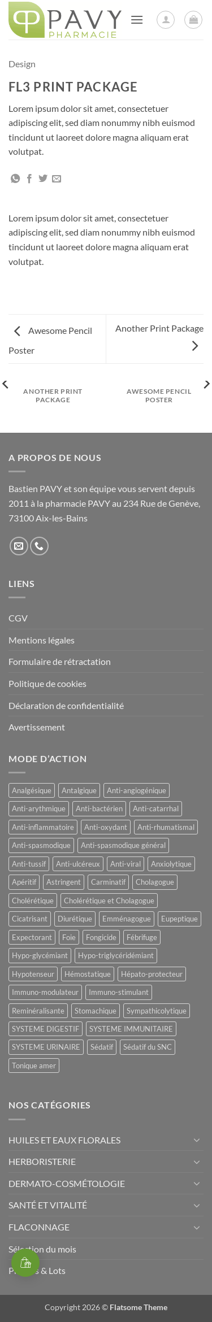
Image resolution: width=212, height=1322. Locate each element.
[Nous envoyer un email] (19, 546)
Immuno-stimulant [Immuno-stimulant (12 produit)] (119, 992)
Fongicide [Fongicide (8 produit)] (101, 937)
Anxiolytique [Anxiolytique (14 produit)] (171, 863)
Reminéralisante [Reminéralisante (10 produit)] (38, 1010)
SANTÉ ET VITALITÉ (47, 1204)
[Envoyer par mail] (56, 179)
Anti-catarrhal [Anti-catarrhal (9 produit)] (156, 808)
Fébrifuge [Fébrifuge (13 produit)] (142, 937)
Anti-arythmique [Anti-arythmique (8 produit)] (39, 808)
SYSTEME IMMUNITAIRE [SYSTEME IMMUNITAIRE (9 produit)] (131, 1028)
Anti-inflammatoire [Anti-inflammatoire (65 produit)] (43, 827)
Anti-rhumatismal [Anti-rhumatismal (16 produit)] (165, 827)
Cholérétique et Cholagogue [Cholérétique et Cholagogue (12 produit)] (109, 900)
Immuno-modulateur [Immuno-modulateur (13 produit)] (45, 992)
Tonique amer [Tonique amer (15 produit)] (34, 1065)
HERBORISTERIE (42, 1161)
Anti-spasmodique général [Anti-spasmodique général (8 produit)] (123, 845)
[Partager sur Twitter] (42, 179)
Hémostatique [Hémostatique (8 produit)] (87, 974)
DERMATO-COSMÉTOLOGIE (66, 1183)
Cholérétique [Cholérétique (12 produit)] (33, 900)
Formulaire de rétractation (59, 661)
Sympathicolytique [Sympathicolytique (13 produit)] (157, 1010)
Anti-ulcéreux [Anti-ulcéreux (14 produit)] (78, 863)
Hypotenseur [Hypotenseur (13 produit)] (33, 974)
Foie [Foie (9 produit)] (69, 937)
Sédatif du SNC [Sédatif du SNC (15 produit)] (147, 1046)
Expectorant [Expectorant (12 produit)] (32, 937)
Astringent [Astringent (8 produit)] (63, 881)
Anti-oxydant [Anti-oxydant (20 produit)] (105, 827)
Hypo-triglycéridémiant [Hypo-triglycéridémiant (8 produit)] (116, 955)
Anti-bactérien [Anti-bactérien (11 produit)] (99, 808)
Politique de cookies (47, 683)
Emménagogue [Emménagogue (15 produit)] (126, 918)
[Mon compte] (166, 20)
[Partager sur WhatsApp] (15, 179)
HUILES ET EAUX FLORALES (64, 1139)
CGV (18, 617)
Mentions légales (41, 639)
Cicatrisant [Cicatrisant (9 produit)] (29, 918)
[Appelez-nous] (39, 546)
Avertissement (36, 726)
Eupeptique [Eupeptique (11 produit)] (179, 918)
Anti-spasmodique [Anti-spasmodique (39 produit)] (41, 845)
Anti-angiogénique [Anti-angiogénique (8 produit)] (136, 790)
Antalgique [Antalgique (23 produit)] (79, 790)
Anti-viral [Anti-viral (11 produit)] (125, 863)
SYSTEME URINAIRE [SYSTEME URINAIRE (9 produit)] (46, 1046)
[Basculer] (197, 1139)
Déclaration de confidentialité (66, 705)
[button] (137, 19)
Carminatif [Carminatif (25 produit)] (108, 881)
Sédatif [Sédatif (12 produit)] (101, 1046)
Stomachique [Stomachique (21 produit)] (95, 1010)
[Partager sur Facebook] (29, 179)
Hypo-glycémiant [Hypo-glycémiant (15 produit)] (40, 955)
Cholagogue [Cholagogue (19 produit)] (155, 881)
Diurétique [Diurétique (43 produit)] (75, 918)
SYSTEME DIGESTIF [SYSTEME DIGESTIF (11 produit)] (45, 1028)
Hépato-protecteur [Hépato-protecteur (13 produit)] (152, 974)
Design (22, 63)
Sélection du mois (42, 1248)
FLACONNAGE (39, 1226)
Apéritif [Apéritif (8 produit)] (24, 881)
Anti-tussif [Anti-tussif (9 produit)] (29, 863)
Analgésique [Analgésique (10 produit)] (31, 790)
